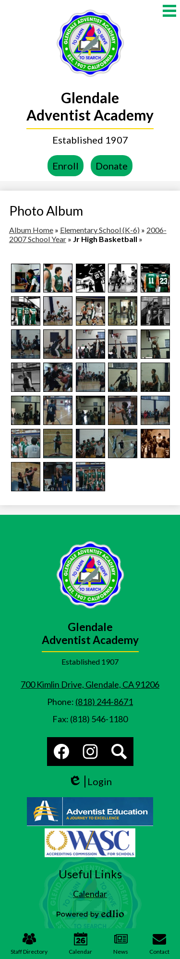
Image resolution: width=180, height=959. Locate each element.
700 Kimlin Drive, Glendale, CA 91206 (90, 684)
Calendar (80, 943)
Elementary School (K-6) (100, 229)
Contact (159, 943)
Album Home (31, 229)
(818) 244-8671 (104, 701)
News (120, 943)
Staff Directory (29, 943)
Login (90, 782)
